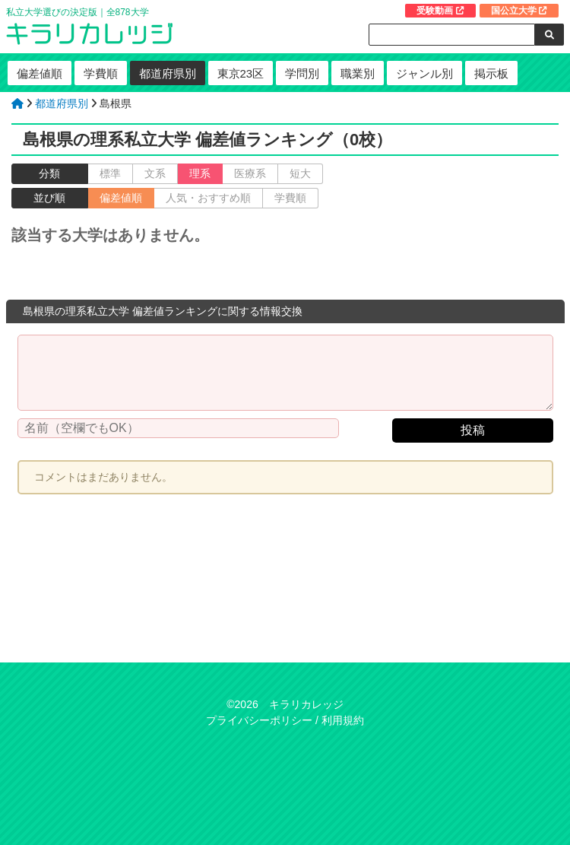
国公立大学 (519, 10)
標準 (110, 173)
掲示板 (491, 73)
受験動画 (440, 10)
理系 (200, 173)
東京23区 (240, 73)
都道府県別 (167, 73)
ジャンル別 (424, 73)
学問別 (302, 73)
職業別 (357, 73)
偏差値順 (39, 73)
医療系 (250, 173)
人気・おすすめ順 (208, 198)
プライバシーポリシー (259, 720)
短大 (300, 173)
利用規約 (342, 720)
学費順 (101, 73)
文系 (155, 173)
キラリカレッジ (306, 704)
